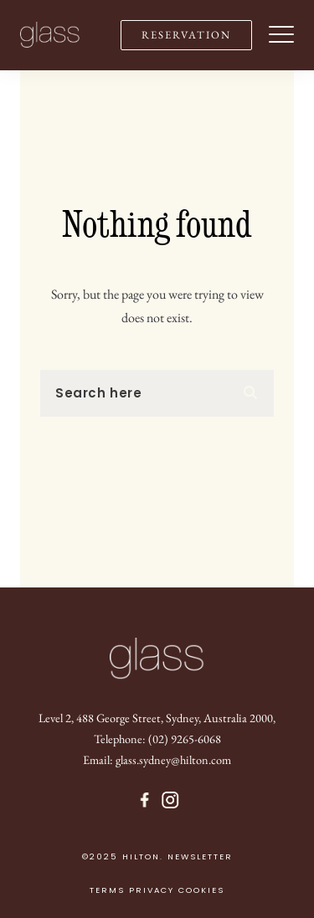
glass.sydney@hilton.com (173, 759)
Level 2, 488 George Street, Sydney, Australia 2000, (157, 718)
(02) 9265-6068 (184, 738)
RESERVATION (186, 35)
